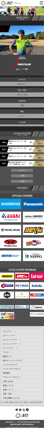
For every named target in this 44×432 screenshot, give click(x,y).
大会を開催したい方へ (12, 402)
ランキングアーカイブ (12, 373)
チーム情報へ (22, 178)
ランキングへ (22, 172)
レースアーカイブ (10, 368)
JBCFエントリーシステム (12, 364)
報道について (8, 389)
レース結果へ (22, 185)
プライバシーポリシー (12, 381)
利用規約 (6, 377)
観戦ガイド (7, 360)
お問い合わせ (8, 385)
